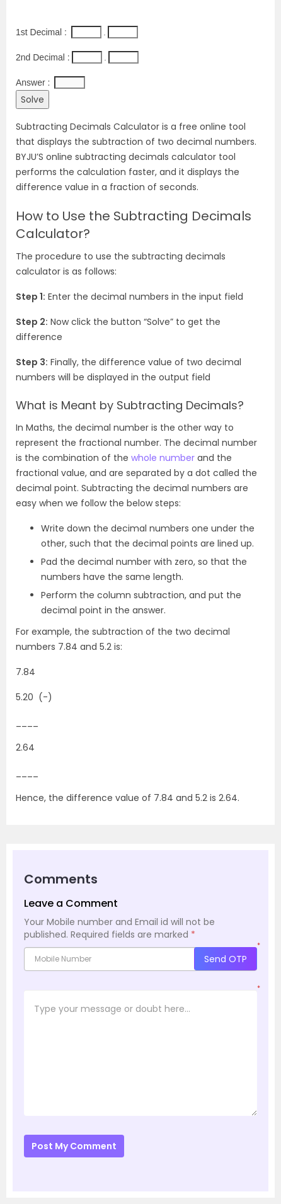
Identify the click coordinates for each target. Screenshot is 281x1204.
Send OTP (225, 959)
